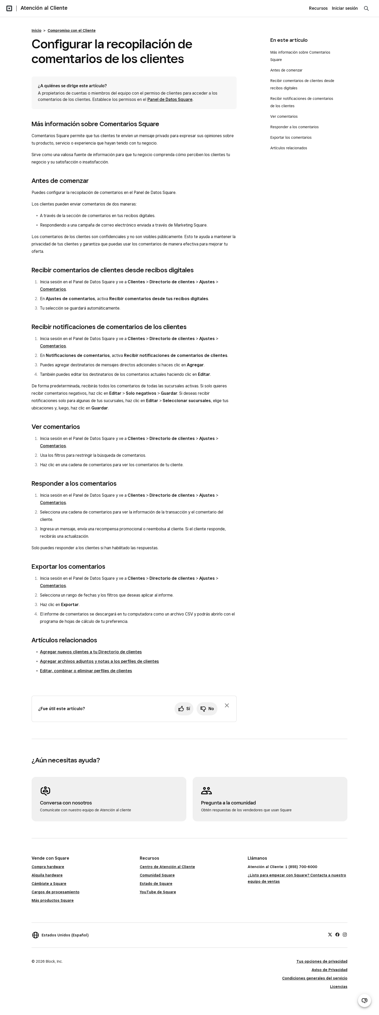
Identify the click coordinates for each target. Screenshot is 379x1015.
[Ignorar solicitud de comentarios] (227, 705)
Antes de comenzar (286, 70)
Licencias (338, 987)
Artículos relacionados (288, 148)
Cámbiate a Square (49, 883)
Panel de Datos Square (169, 99)
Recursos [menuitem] (318, 8)
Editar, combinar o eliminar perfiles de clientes (86, 670)
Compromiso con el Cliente (72, 30)
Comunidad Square (157, 875)
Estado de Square (156, 883)
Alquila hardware (47, 875)
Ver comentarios (284, 116)
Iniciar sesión (345, 8)
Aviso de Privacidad (329, 970)
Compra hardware (48, 867)
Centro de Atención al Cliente (167, 867)
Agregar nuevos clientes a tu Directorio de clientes (91, 651)
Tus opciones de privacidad (321, 961)
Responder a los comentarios (294, 127)
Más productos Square (53, 900)
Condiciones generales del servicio (314, 978)
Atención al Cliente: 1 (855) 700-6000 (282, 867)
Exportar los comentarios (291, 137)
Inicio (36, 30)
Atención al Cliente (44, 8)
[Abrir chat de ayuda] (364, 1000)
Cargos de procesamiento (55, 892)
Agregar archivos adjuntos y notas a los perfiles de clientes (99, 661)
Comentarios (53, 289)
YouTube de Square (158, 892)
